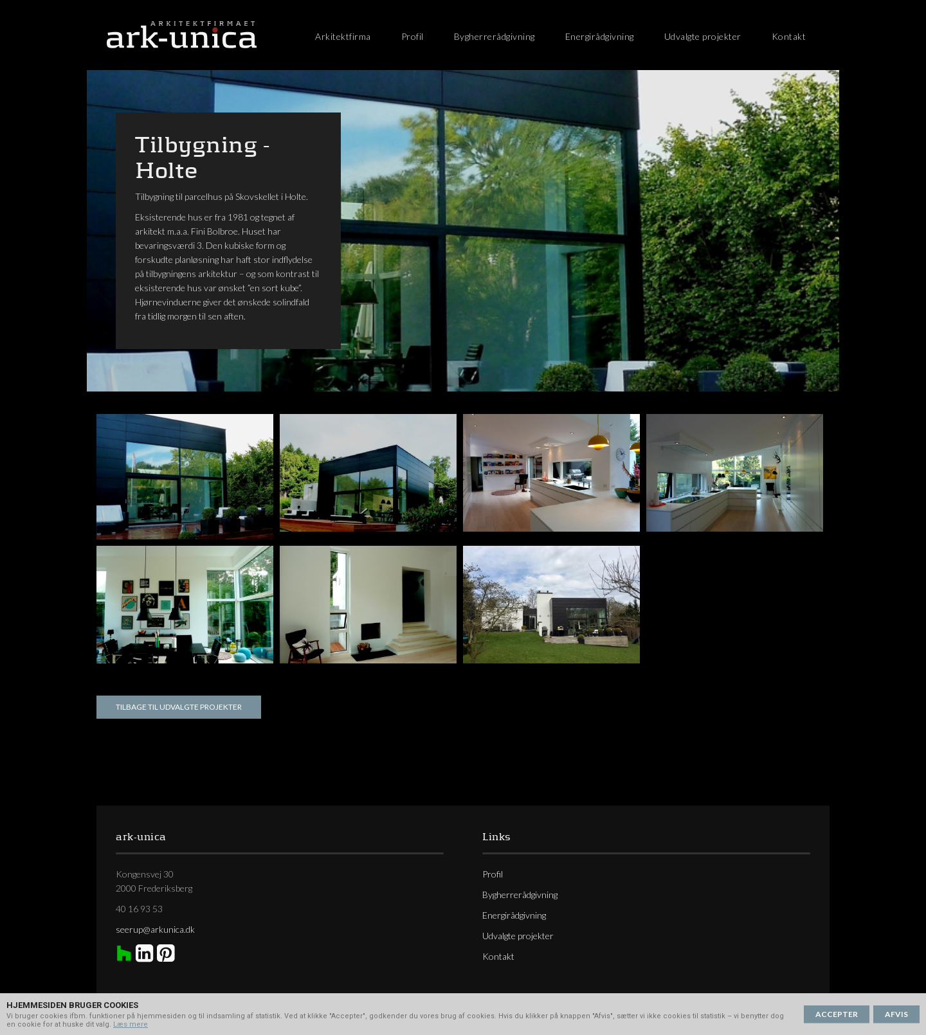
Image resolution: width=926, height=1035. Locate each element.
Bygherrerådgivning (494, 36)
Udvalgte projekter (702, 36)
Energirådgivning (599, 36)
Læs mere (130, 1024)
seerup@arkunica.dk (155, 929)
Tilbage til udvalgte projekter (179, 707)
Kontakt (789, 36)
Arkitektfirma (343, 36)
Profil (412, 36)
